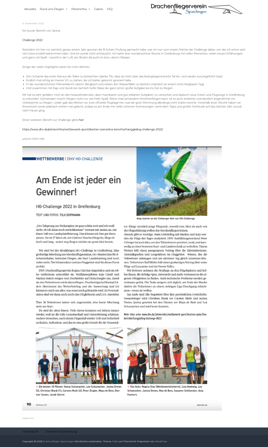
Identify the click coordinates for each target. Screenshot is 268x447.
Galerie (98, 9)
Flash (115, 441)
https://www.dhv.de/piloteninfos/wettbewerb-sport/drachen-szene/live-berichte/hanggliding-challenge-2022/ (92, 129)
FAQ (110, 9)
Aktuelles (30, 9)
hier (81, 120)
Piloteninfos (80, 9)
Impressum (31, 431)
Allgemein (28, 418)
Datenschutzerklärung (61, 431)
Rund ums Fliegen (54, 9)
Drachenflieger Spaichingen (58, 441)
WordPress (161, 441)
